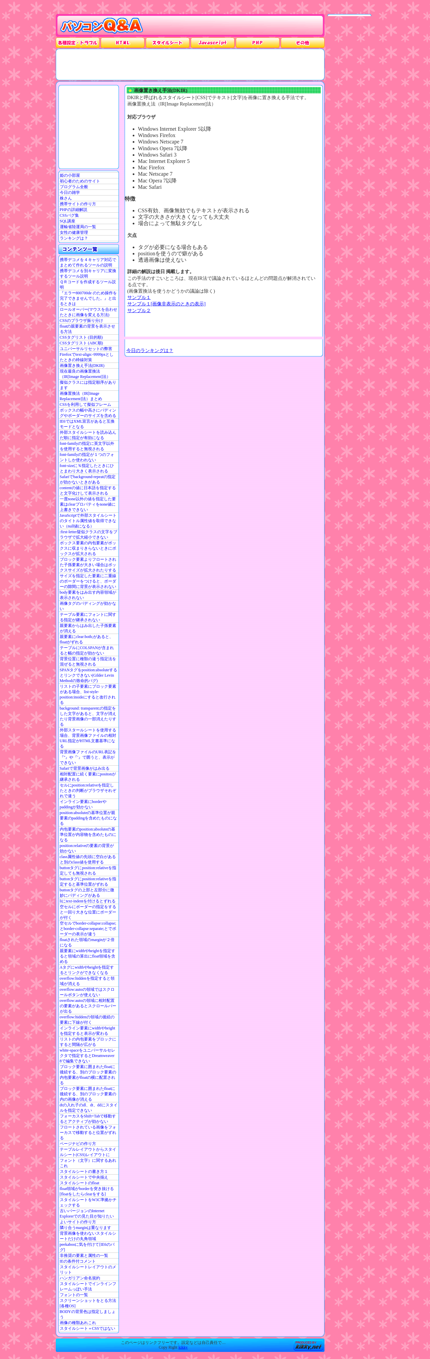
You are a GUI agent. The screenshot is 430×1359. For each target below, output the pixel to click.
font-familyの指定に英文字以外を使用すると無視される (87, 446)
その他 (303, 43)
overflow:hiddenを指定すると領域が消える (87, 981)
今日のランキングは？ (149, 350)
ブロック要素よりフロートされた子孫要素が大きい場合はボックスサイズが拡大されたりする (88, 564)
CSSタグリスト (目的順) (81, 337)
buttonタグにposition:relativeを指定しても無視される (88, 870)
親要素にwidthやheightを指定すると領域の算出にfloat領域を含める (88, 956)
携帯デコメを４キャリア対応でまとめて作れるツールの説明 (88, 262)
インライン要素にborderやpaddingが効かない (83, 804)
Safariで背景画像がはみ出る (85, 768)
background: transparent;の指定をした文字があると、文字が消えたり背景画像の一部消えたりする (88, 716)
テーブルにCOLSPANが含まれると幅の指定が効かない (87, 650)
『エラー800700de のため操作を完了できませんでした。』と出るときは (88, 298)
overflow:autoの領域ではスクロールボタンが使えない (87, 992)
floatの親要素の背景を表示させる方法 (88, 329)
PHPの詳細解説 (73, 209)
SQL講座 (68, 221)
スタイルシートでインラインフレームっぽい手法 (88, 1286)
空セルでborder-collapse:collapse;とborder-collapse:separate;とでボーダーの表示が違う (88, 928)
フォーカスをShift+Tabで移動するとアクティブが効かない (88, 1119)
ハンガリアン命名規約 (80, 1278)
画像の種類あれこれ (78, 1322)
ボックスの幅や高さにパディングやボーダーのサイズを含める (88, 413)
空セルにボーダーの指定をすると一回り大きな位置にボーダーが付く (88, 912)
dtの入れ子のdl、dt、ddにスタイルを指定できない (89, 1108)
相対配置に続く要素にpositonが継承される (88, 777)
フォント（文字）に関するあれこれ (88, 1163)
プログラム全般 (74, 186)
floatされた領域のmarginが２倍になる (87, 942)
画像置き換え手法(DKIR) (82, 365)
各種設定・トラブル (77, 43)
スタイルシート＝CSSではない (87, 1328)
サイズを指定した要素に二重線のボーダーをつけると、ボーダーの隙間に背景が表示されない (88, 581)
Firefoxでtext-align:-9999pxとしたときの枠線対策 (87, 357)
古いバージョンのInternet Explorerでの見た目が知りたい (87, 1213)
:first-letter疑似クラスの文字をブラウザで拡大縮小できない (88, 534)
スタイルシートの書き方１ (84, 1171)
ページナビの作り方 (78, 1143)
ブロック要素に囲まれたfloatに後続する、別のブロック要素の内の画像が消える (88, 1094)
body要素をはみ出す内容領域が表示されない (88, 595)
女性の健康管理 (74, 232)
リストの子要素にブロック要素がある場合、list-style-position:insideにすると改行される (88, 694)
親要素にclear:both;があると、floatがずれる (86, 639)
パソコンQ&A (101, 25)
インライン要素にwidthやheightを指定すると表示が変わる (87, 1031)
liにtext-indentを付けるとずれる (88, 901)
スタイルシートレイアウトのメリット (88, 1270)
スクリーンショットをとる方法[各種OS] (88, 1303)
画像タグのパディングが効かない (88, 606)
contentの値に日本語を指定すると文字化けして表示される (88, 490)
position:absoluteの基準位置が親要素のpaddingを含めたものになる (88, 818)
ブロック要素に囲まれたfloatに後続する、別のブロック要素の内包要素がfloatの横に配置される (88, 1074)
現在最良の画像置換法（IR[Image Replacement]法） (85, 374)
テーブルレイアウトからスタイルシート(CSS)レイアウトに (88, 1152)
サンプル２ (139, 310)
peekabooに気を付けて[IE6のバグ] (87, 1247)
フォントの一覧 (74, 1294)
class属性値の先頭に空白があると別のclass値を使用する (88, 859)
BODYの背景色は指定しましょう (88, 1314)
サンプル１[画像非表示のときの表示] (166, 303)
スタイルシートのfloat (79, 1183)
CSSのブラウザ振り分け (81, 320)
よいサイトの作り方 (78, 1222)
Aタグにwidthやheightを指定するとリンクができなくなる (87, 970)
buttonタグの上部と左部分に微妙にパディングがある (87, 893)
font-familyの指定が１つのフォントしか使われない (87, 457)
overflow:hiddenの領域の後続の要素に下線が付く (87, 1020)
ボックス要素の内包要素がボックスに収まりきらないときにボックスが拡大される (88, 548)
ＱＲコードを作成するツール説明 (88, 285)
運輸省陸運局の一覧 (78, 226)
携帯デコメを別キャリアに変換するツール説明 (88, 273)
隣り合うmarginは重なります (86, 1227)
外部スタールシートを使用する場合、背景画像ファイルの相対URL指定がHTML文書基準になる (88, 738)
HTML (122, 43)
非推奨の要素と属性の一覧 (84, 1255)
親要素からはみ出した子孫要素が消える (88, 628)
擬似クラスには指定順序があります (88, 385)
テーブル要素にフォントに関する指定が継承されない (88, 617)
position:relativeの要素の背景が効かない (87, 848)
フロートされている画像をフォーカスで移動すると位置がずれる (88, 1132)
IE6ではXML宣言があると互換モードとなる (87, 424)
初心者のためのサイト (80, 181)
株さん (66, 198)
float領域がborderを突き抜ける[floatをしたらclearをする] (87, 1191)
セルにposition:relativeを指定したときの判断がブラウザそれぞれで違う (88, 790)
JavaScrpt (212, 43)
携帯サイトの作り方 (78, 204)
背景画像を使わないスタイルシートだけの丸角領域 (88, 1236)
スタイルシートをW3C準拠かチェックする (88, 1202)
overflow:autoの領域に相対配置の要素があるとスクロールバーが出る (88, 1006)
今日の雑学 (70, 192)
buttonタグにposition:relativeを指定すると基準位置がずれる (88, 882)
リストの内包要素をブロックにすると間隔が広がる (88, 1042)
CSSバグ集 (69, 215)
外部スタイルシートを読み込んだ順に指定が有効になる (88, 435)
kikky (182, 1347)
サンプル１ (139, 297)
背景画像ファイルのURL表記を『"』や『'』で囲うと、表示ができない (88, 757)
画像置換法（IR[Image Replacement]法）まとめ (81, 396)
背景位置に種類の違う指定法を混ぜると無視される (88, 661)
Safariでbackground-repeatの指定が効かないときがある (88, 479)
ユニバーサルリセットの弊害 (86, 348)
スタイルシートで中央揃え (84, 1177)
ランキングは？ (74, 238)
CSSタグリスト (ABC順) (81, 343)
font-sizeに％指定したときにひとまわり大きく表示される (87, 468)
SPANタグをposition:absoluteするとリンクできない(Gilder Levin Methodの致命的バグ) (89, 675)
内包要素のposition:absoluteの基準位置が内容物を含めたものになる (88, 834)
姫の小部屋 (70, 175)
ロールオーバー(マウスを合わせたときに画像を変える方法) (89, 312)
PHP (258, 43)
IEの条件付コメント (78, 1261)
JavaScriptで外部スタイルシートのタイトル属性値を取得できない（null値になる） (88, 520)
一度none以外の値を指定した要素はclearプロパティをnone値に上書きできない (88, 504)
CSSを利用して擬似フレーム (85, 404)
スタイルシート (167, 43)
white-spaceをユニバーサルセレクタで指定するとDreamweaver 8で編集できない (87, 1055)
